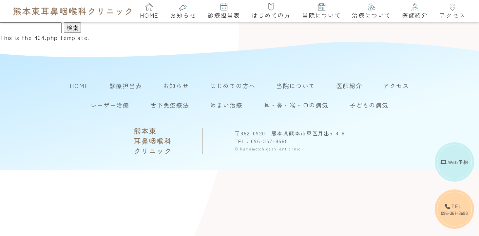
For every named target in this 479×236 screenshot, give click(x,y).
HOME (149, 11)
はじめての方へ (233, 85)
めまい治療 (226, 105)
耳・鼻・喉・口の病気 (296, 105)
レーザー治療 (109, 105)
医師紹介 (415, 11)
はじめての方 (271, 11)
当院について (321, 11)
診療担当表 (224, 11)
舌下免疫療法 (169, 105)
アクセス (452, 11)
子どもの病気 (369, 105)
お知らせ (183, 11)
